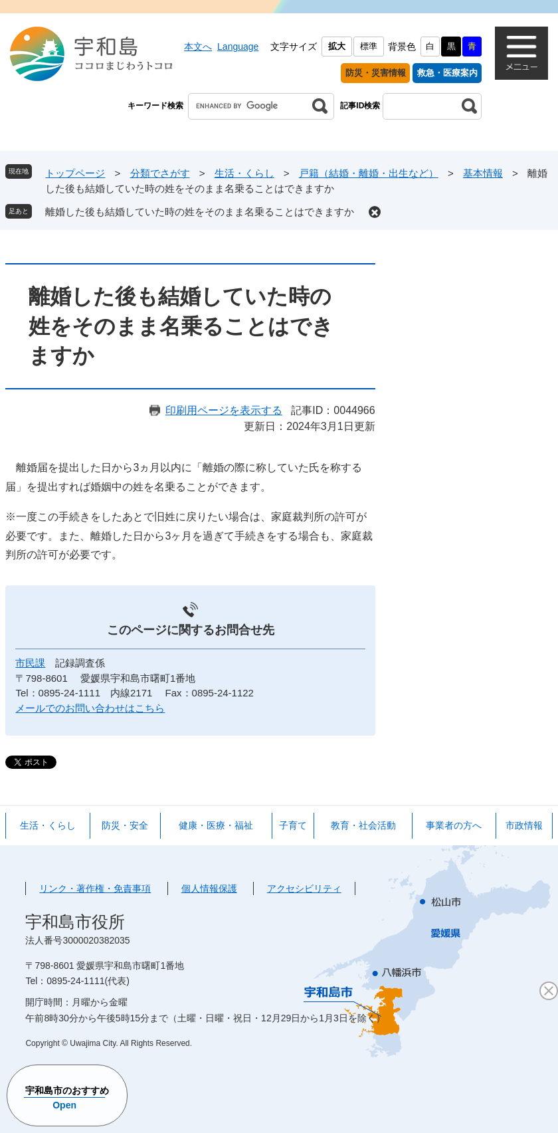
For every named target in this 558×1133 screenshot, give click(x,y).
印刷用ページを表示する (223, 410)
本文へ (198, 46)
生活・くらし (244, 173)
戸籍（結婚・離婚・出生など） (368, 173)
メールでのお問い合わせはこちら (90, 708)
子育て (293, 825)
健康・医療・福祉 (216, 825)
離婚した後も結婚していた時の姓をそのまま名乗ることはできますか (199, 211)
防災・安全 (125, 825)
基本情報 (483, 173)
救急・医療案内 (447, 73)
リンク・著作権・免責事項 (95, 888)
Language (237, 46)
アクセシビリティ (304, 888)
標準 (368, 46)
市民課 (30, 663)
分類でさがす (160, 173)
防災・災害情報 (375, 73)
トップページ (75, 173)
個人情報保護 (209, 888)
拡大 (336, 46)
